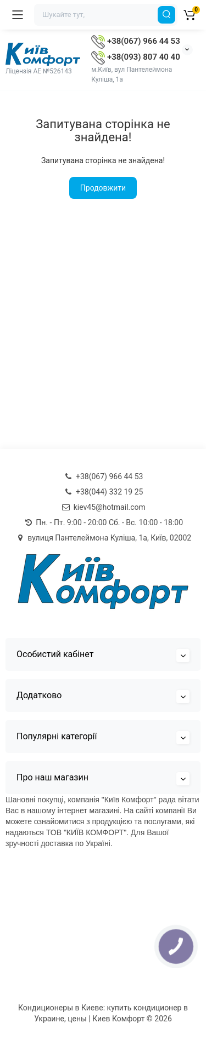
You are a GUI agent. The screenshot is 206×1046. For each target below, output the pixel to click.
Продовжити (103, 187)
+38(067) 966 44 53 (135, 41)
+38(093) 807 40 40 (135, 57)
